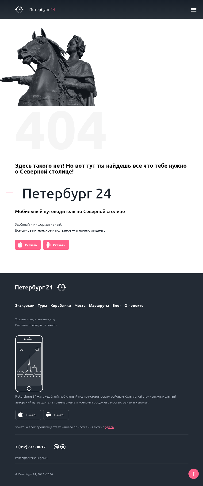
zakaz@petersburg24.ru (31, 458)
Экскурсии (24, 305)
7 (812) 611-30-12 (30, 446)
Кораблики (60, 305)
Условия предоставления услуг (36, 319)
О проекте (133, 305)
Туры (42, 305)
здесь (109, 427)
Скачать (31, 245)
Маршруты (99, 305)
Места (80, 305)
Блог (116, 305)
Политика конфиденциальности (36, 325)
